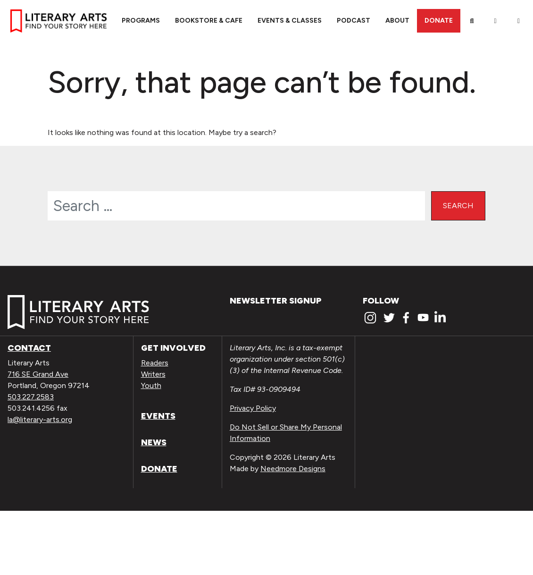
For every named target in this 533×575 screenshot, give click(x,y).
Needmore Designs (292, 468)
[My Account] (495, 21)
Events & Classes (290, 21)
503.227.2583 (31, 396)
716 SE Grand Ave (38, 374)
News (154, 442)
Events (158, 416)
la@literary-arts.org (40, 419)
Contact (29, 348)
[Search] (472, 21)
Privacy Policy (253, 408)
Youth (151, 385)
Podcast (353, 21)
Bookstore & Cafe (208, 21)
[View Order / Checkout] (519, 21)
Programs (141, 21)
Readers (154, 362)
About (397, 21)
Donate (439, 21)
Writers (153, 374)
